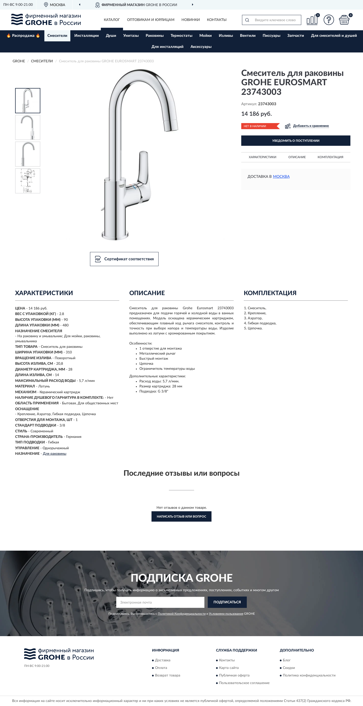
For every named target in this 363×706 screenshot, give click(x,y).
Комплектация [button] (330, 157)
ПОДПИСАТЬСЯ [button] (227, 602)
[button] (329, 20)
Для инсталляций (168, 47)
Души (111, 36)
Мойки (205, 36)
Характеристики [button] (262, 157)
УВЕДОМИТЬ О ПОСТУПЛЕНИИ (295, 140)
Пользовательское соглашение (244, 683)
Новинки (191, 20)
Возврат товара (167, 675)
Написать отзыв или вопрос (181, 516)
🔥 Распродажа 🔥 (23, 36)
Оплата (161, 668)
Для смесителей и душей (334, 36)
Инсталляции (86, 36)
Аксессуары (201, 47)
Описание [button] (297, 157)
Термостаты (181, 36)
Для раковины (54, 454)
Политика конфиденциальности (309, 675)
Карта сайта (229, 668)
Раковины (155, 36)
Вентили (248, 36)
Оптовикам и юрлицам (150, 20)
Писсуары (271, 36)
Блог (287, 660)
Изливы (226, 36)
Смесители (57, 36)
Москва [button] (281, 177)
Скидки (289, 668)
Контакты (217, 20)
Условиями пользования (226, 613)
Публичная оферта (234, 675)
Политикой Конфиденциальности (182, 613)
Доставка (162, 660)
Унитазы (131, 36)
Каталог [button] (112, 20)
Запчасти (295, 36)
